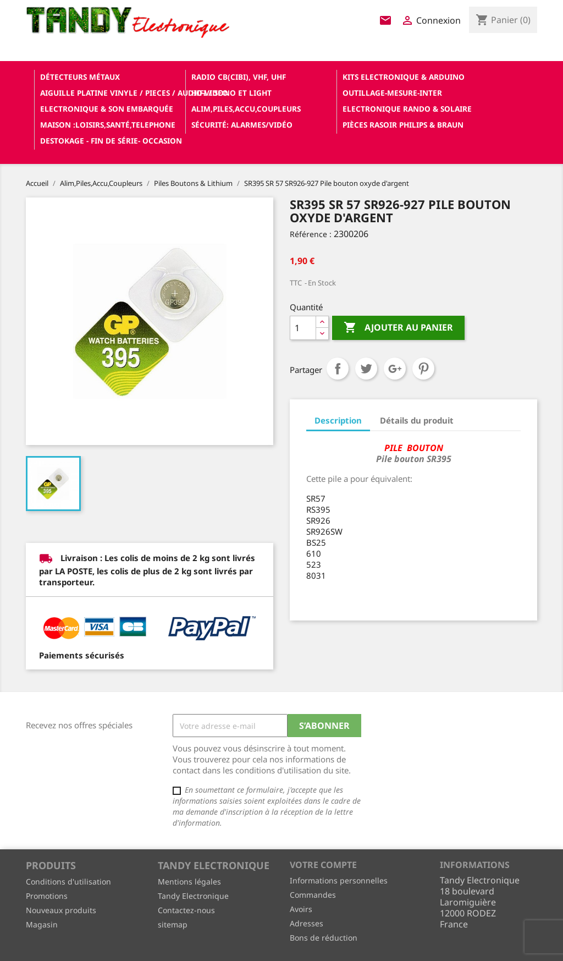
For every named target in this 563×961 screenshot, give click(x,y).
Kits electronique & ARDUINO (404, 77)
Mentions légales (189, 881)
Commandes (313, 894)
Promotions (47, 896)
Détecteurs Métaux (80, 77)
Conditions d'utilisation (68, 881)
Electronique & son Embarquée (106, 108)
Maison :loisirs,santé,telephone (107, 124)
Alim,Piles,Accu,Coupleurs (246, 108)
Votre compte (323, 865)
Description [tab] (338, 420)
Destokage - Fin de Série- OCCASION (111, 140)
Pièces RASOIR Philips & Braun (403, 124)
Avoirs (301, 909)
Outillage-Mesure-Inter (392, 92)
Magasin (42, 924)
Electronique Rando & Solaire (407, 108)
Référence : (311, 234)
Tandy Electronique (193, 896)
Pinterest (423, 369)
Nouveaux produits (61, 910)
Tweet (366, 369)
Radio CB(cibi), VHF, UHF (238, 77)
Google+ (395, 369)
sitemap (172, 924)
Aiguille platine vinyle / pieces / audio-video (111, 92)
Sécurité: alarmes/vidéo (241, 124)
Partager (338, 369)
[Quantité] (303, 328)
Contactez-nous (186, 910)
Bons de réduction (323, 937)
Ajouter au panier (398, 328)
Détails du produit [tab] (417, 420)
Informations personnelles (339, 880)
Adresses (306, 923)
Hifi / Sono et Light (231, 92)
